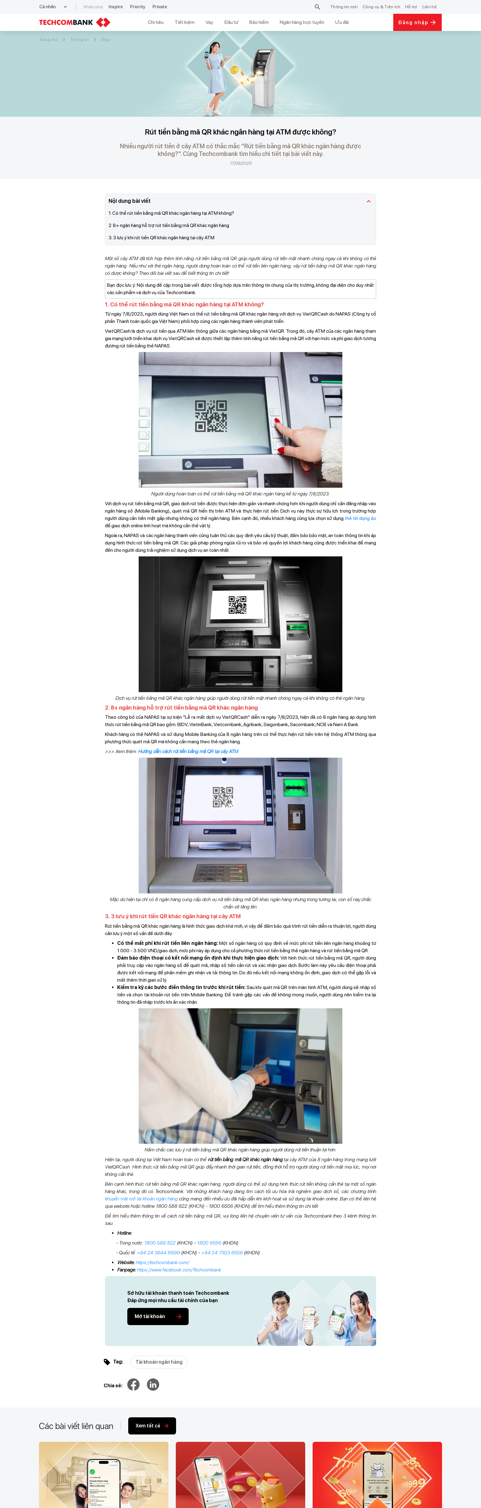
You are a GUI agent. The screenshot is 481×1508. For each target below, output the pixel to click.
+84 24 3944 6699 (158, 1253)
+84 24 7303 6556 (222, 1253)
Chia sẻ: (113, 1386)
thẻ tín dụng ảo (360, 518)
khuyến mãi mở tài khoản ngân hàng (141, 1199)
